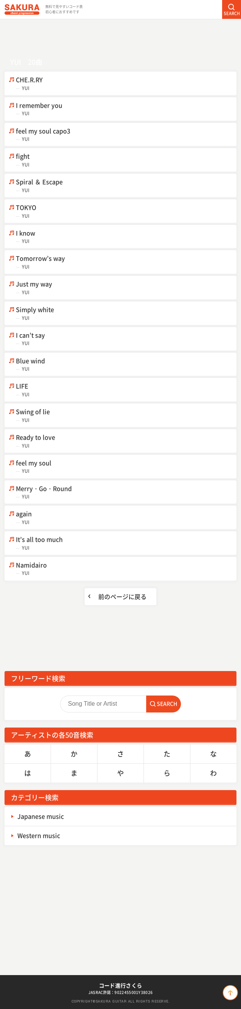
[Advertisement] (120, 35)
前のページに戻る (122, 596)
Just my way (126, 287)
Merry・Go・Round (126, 492)
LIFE (126, 389)
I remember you (126, 109)
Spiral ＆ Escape (126, 185)
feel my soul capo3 (126, 134)
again (126, 517)
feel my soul (126, 466)
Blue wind (126, 364)
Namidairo (126, 568)
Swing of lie (126, 415)
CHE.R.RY (126, 83)
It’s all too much (126, 543)
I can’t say (126, 338)
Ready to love (126, 441)
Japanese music (40, 816)
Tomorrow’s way (126, 262)
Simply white (126, 313)
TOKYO (126, 211)
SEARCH (232, 13)
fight (126, 159)
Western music (38, 835)
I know (126, 236)
